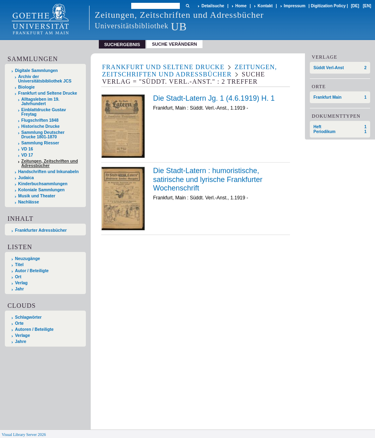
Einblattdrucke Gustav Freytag (43, 112)
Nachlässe (28, 202)
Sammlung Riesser (40, 143)
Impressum (294, 6)
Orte (19, 323)
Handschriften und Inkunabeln (48, 171)
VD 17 (27, 155)
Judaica (26, 178)
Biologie (26, 87)
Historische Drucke (40, 126)
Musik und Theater (36, 196)
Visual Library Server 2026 (24, 434)
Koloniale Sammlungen (41, 190)
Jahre (20, 341)
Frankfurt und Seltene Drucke (47, 93)
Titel (19, 264)
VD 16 (27, 149)
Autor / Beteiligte (32, 271)
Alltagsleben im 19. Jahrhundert (40, 101)
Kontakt (265, 6)
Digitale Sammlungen (36, 70)
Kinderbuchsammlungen (43, 184)
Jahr (19, 289)
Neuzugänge (27, 258)
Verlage (22, 335)
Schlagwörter (28, 317)
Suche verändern (174, 44)
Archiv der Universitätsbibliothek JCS (45, 78)
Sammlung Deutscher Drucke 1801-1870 (43, 134)
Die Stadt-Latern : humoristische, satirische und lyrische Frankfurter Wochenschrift (207, 179)
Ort (18, 277)
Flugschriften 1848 (40, 120)
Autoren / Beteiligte (34, 329)
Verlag (21, 283)
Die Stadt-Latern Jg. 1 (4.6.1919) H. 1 (214, 98)
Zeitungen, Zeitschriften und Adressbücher (49, 163)
